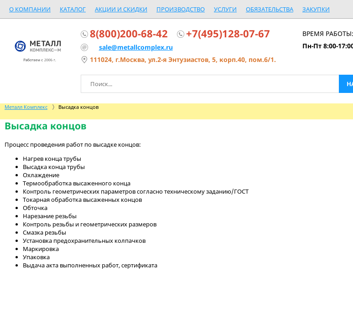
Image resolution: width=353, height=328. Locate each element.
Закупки (316, 9)
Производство (180, 9)
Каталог (73, 9)
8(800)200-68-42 (129, 33)
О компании (30, 9)
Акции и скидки (121, 9)
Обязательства (269, 9)
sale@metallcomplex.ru (136, 47)
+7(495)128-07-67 (228, 33)
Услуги (225, 9)
